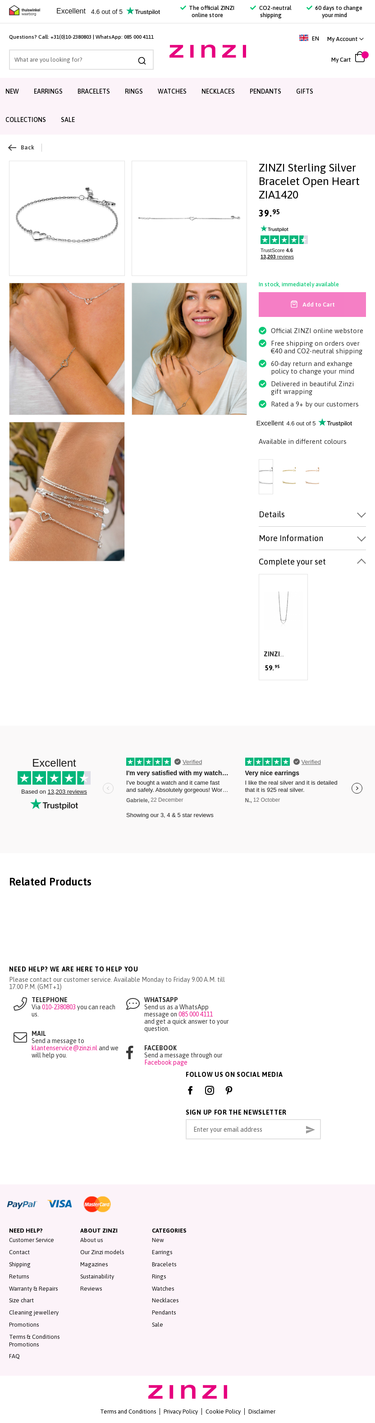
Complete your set (292, 561)
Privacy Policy (181, 1411)
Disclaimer (261, 1411)
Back (21, 147)
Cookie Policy (223, 1411)
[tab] (312, 515)
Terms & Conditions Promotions (34, 1340)
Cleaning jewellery (34, 1312)
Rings (134, 91)
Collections (25, 119)
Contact (19, 1252)
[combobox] (81, 60)
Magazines (94, 1264)
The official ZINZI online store (207, 11)
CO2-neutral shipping (270, 11)
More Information (291, 538)
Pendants (265, 91)
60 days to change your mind (334, 11)
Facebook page (166, 1062)
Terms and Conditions (128, 1411)
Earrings (48, 91)
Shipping (20, 1264)
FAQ (14, 1356)
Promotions (24, 1324)
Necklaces (218, 91)
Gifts (304, 91)
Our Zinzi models (102, 1252)
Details (272, 514)
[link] (345, 39)
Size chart (21, 1300)
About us (91, 1240)
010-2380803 (59, 1007)
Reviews (91, 1288)
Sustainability (97, 1276)
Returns (19, 1276)
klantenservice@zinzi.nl (64, 1048)
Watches (172, 91)
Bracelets (94, 91)
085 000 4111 (139, 37)
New (12, 91)
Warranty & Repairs (33, 1288)
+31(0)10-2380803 (70, 37)
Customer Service (31, 1240)
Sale (68, 119)
